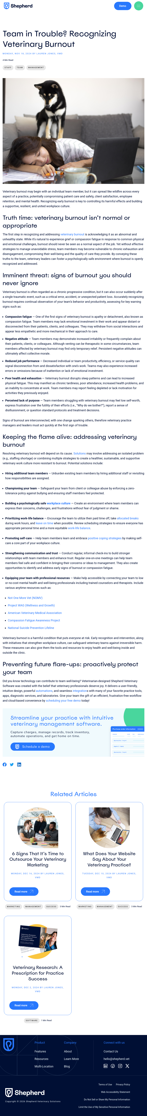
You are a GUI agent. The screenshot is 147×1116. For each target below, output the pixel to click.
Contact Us (111, 1051)
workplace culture (58, 503)
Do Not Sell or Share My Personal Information (107, 1099)
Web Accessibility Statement (115, 1092)
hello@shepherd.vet (116, 1059)
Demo (122, 5)
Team (20, 68)
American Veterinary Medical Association (35, 613)
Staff (8, 68)
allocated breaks (128, 518)
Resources (41, 1059)
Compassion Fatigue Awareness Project (34, 620)
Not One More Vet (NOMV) (25, 598)
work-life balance (79, 528)
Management (36, 68)
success (51, 907)
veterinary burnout (72, 234)
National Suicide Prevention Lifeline (31, 628)
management (33, 907)
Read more (24, 891)
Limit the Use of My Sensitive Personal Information (104, 1107)
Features (40, 1051)
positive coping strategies (104, 538)
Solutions (80, 453)
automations (44, 690)
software (32, 1020)
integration (80, 690)
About (68, 1051)
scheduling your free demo (63, 700)
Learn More (71, 1059)
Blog (67, 1066)
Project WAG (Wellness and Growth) (31, 605)
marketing (13, 907)
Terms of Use (105, 1084)
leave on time (44, 523)
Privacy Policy (123, 1084)
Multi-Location (44, 1066)
